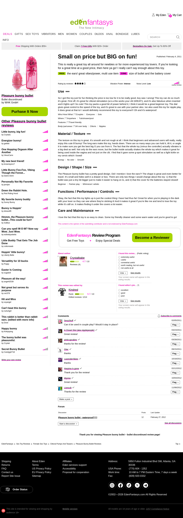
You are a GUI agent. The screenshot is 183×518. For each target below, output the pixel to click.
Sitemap (36, 476)
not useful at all (127, 268)
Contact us (7, 472)
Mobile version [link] (70, 509)
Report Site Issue (11, 476)
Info (6, 40)
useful (123, 260)
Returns (6, 465)
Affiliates (67, 461)
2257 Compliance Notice (157, 509)
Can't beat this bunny (14, 308)
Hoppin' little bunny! (13, 252)
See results (135, 273)
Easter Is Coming (12, 270)
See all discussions (173, 423)
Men (61, 34)
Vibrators (48, 34)
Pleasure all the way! (13, 278)
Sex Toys (32, 34)
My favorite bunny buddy (16, 199)
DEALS (7, 34)
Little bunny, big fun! (13, 131)
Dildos (99, 34)
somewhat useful (128, 263)
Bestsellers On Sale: (142, 46)
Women (71, 34)
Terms (35, 465)
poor (123, 296)
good (123, 293)
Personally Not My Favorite (17, 181)
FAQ (4, 468)
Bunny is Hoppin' (12, 208)
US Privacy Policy (41, 468)
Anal (109, 34)
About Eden (38, 461)
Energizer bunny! (12, 140)
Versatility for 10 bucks (15, 261)
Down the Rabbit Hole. (14, 190)
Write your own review (11, 360)
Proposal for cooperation (76, 472)
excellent (124, 290)
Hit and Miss (9, 299)
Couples (85, 34)
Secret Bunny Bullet (13, 349)
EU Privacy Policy (41, 472)
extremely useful (127, 257)
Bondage (122, 34)
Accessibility (69, 468)
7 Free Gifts (86, 46)
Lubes (135, 34)
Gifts (19, 34)
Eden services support (75, 465)
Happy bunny (9, 328)
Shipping (6, 461)
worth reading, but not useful (132, 265)
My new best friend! (13, 161)
